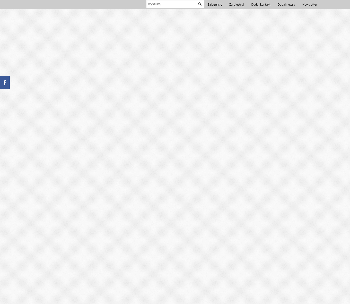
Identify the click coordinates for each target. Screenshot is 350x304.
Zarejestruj (236, 4)
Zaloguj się (215, 4)
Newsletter (309, 4)
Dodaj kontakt (261, 4)
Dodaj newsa (286, 4)
